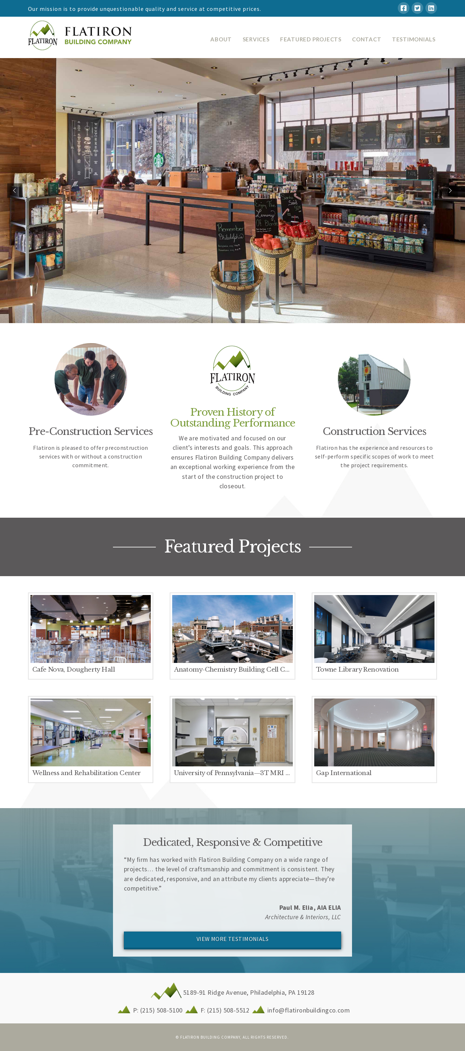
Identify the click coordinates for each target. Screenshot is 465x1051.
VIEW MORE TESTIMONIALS (232, 938)
